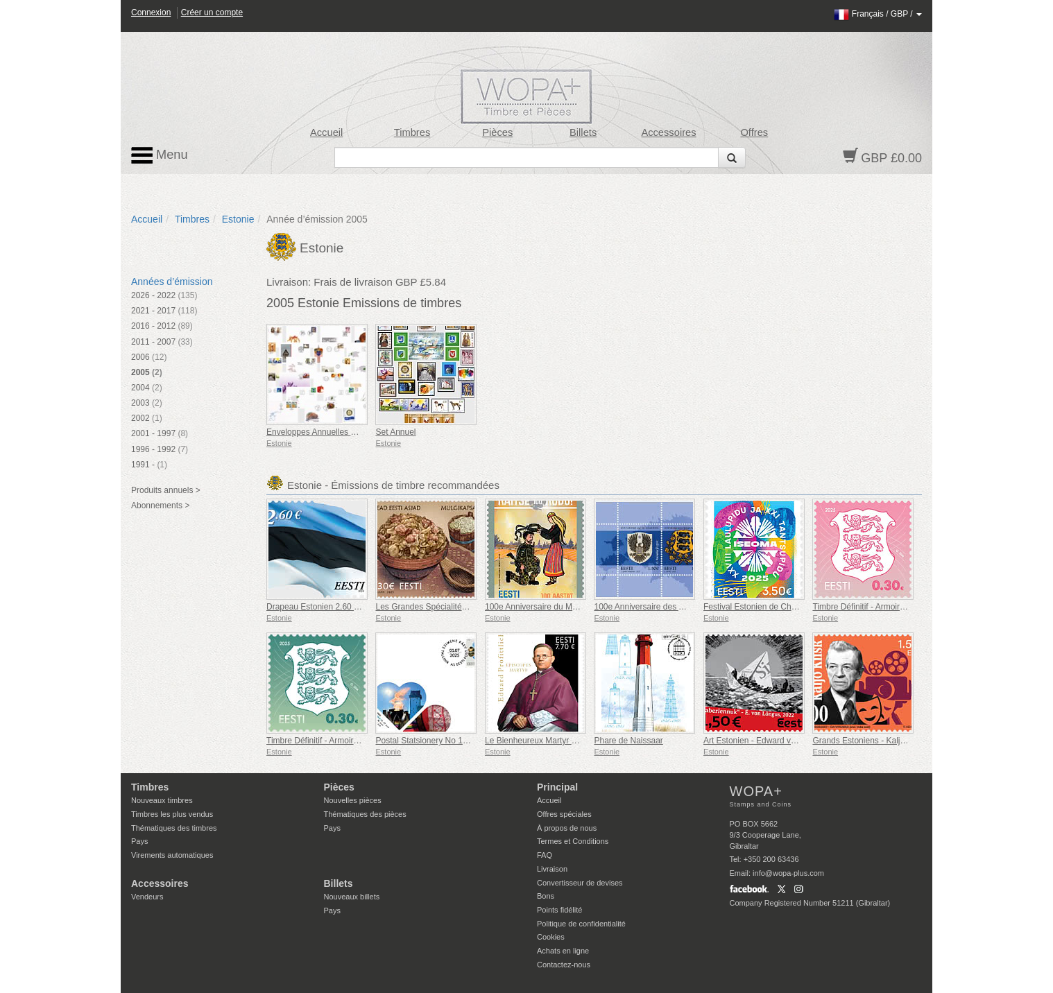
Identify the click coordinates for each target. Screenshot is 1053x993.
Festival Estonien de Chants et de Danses (780, 607)
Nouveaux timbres (162, 800)
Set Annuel (395, 432)
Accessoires (668, 132)
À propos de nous (567, 828)
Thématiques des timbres (174, 828)
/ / (878, 14)
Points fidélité (559, 910)
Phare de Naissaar (628, 740)
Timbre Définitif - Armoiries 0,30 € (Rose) (887, 607)
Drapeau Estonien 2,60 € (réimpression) (340, 607)
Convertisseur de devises (580, 883)
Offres (754, 132)
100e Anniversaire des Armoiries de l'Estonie (676, 607)
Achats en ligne (563, 951)
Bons (545, 896)
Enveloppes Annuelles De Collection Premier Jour (358, 432)
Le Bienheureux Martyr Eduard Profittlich (560, 740)
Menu (159, 155)
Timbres (412, 132)
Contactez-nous (563, 964)
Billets (583, 132)
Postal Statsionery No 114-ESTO (436, 740)
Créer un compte (212, 12)
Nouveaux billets (352, 896)
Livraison (552, 869)
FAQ (544, 855)
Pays (139, 841)
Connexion (151, 12)
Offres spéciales (564, 814)
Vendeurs (147, 896)
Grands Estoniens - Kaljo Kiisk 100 (876, 740)
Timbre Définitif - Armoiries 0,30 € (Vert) (339, 740)
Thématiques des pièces (365, 814)
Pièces (497, 132)
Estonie (238, 219)
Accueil (326, 132)
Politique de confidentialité (581, 923)
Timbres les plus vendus (172, 814)
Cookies (551, 937)
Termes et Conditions (572, 841)
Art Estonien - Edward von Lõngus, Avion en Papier (798, 740)
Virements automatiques (172, 855)
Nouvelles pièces (353, 800)
